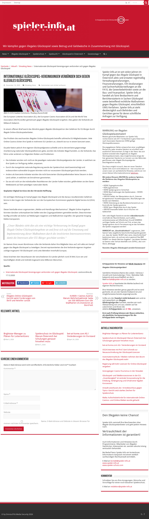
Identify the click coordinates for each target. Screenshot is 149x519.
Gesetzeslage (93, 54)
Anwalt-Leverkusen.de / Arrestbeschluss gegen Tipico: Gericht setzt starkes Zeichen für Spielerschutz (122, 390)
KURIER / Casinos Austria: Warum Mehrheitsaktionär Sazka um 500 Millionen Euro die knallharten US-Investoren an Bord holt (78, 299)
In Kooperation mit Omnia (112, 20)
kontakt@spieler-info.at (116, 279)
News (4, 54)
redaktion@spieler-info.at (121, 486)
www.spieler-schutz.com (112, 465)
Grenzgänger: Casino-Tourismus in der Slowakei (122, 371)
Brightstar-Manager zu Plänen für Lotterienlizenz (16, 335)
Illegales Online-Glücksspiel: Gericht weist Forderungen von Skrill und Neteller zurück (21, 297)
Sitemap (17, 3)
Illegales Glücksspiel (19, 54)
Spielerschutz (38, 54)
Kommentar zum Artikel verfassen (53, 85)
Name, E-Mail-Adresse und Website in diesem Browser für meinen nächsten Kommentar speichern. (47, 422)
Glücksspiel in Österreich (72, 54)
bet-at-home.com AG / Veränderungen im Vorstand (81, 335)
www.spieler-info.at (110, 463)
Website (7, 412)
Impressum (6, 3)
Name (7, 394)
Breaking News (25, 66)
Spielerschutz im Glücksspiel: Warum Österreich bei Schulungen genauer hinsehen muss (49, 337)
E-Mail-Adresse (11, 403)
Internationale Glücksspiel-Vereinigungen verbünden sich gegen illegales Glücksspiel (41, 272)
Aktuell (14, 66)
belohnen (134, 173)
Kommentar (9, 368)
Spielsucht (53, 54)
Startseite (5, 66)
